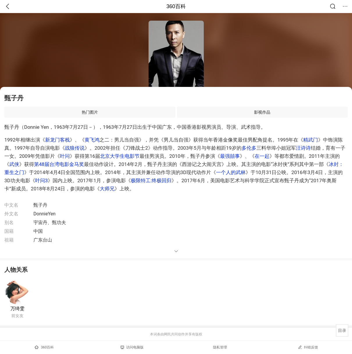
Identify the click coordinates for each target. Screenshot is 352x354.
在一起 (262, 156)
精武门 (310, 140)
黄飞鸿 (92, 140)
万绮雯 (17, 308)
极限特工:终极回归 (151, 180)
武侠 (14, 164)
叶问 (65, 156)
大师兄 (107, 189)
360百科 (175, 6)
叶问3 (41, 180)
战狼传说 (75, 148)
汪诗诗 (303, 148)
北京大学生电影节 (120, 156)
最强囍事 (230, 156)
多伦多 (249, 148)
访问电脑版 (132, 347)
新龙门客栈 (57, 140)
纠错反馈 (308, 347)
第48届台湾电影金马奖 (59, 164)
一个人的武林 (231, 172)
